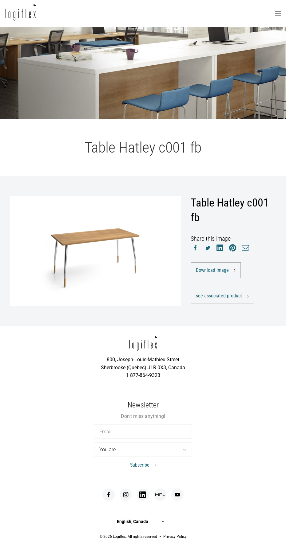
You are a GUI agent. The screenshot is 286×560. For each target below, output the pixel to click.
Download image (212, 270)
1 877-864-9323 (143, 375)
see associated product (219, 296)
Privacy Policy (175, 536)
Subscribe (139, 465)
